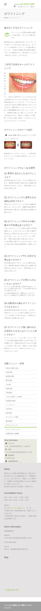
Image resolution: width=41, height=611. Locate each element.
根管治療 (9, 380)
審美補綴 (9, 421)
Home (6, 17)
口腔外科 (9, 409)
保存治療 (9, 372)
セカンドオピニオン (13, 429)
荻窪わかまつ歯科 (19, 605)
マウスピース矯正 (12, 417)
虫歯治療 (9, 388)
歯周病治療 (10, 376)
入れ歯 (8, 384)
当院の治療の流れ (12, 368)
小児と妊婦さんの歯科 (14, 397)
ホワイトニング (11, 425)
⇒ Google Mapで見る (11, 590)
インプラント (11, 405)
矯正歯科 (9, 413)
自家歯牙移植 (11, 401)
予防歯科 (9, 393)
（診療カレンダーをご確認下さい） (15, 508)
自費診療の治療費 (12, 433)
